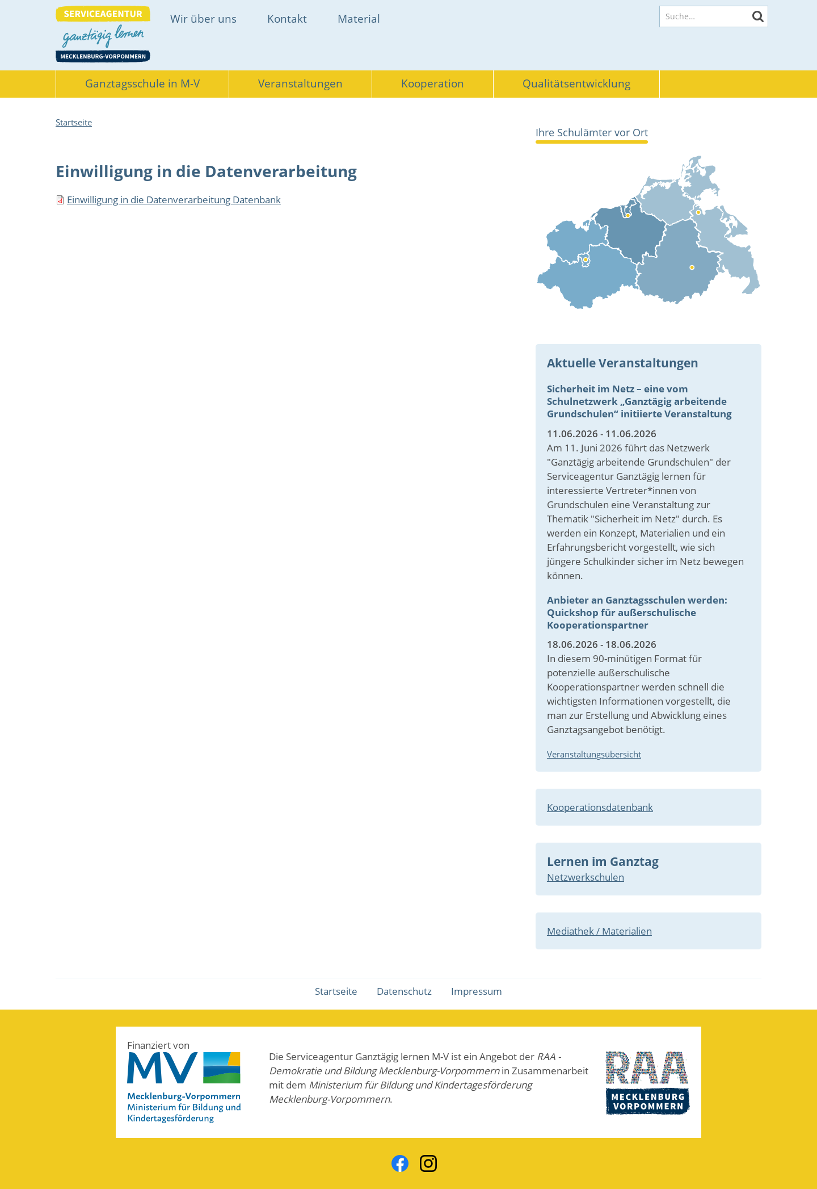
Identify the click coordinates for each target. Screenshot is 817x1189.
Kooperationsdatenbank (600, 807)
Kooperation (432, 83)
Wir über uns (203, 18)
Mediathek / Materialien (599, 930)
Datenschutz (404, 991)
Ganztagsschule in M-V (142, 83)
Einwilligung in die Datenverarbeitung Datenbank (174, 199)
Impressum (476, 991)
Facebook (399, 1163)
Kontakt (287, 18)
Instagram (428, 1163)
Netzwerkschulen (585, 877)
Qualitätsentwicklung (576, 83)
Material (359, 18)
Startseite (74, 122)
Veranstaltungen (300, 83)
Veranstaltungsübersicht (594, 754)
